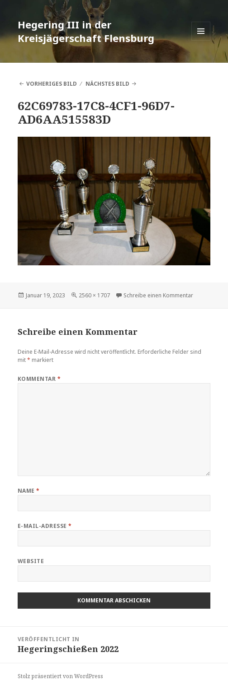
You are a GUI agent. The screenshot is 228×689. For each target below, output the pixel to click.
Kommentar (39, 379)
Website (31, 561)
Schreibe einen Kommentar (158, 295)
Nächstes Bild (107, 84)
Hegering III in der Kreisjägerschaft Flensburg (86, 31)
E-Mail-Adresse (45, 526)
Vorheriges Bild (51, 84)
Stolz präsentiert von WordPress (60, 676)
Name (29, 491)
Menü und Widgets (201, 40)
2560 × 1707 (94, 295)
